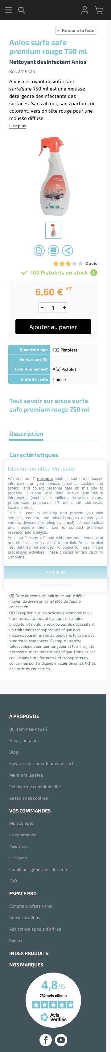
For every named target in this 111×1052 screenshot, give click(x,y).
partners (45, 478)
